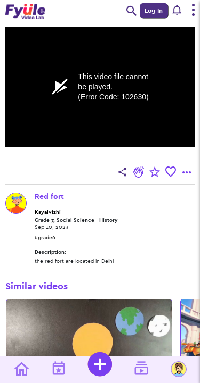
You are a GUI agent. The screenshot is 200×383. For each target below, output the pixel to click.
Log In (154, 10)
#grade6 (45, 238)
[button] (177, 10)
